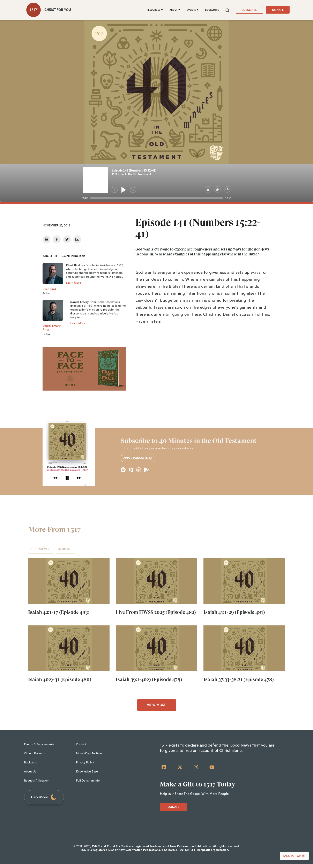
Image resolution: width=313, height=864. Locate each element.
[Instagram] (196, 767)
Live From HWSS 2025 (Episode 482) (156, 612)
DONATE (278, 10)
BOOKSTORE (212, 9)
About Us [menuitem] (30, 771)
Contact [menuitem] (81, 744)
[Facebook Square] (164, 767)
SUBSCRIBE (249, 10)
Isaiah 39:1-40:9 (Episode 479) (149, 679)
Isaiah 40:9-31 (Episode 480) (59, 679)
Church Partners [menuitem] (34, 753)
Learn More (73, 282)
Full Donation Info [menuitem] (88, 780)
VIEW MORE (156, 705)
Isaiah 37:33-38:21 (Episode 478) (238, 679)
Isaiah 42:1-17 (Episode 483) (58, 612)
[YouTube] (212, 767)
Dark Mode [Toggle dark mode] (44, 797)
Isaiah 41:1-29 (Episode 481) (234, 612)
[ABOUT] (175, 10)
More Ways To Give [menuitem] (89, 753)
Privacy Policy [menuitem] (85, 762)
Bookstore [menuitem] (30, 762)
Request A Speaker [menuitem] (36, 780)
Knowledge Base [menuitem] (87, 771)
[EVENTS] (193, 10)
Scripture (65, 549)
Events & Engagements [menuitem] (39, 744)
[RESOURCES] (154, 10)
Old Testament (40, 549)
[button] (227, 9)
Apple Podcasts (137, 458)
